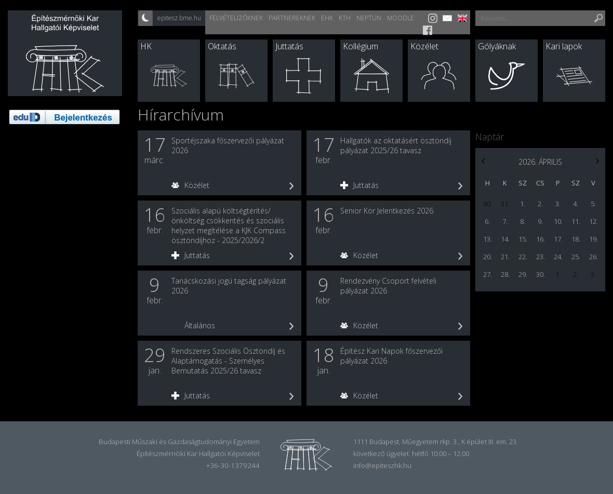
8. (522, 221)
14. (505, 239)
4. (575, 203)
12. (593, 221)
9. (540, 221)
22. (522, 256)
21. (505, 256)
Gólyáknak (497, 46)
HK (146, 46)
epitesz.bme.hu (179, 18)
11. (575, 221)
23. (540, 256)
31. (505, 203)
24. (558, 256)
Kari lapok (563, 46)
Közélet (424, 46)
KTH (345, 18)
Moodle (400, 18)
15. (522, 239)
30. (487, 203)
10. (558, 221)
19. (593, 239)
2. (540, 203)
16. (540, 239)
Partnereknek (292, 18)
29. (522, 274)
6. (487, 221)
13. (487, 239)
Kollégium (360, 46)
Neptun (368, 18)
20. (487, 256)
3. (558, 203)
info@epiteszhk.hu (382, 465)
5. (593, 203)
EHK (327, 18)
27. (487, 274)
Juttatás (289, 46)
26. (593, 256)
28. (505, 274)
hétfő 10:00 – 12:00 (440, 453)
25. (575, 256)
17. (558, 239)
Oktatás (222, 46)
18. (575, 239)
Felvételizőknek (236, 18)
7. (505, 221)
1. (522, 203)
